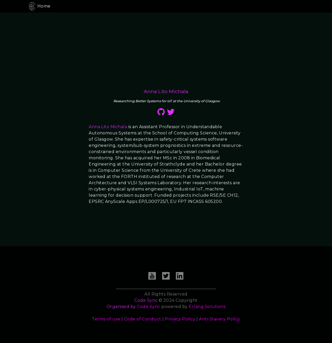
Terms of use (106, 319)
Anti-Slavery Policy (219, 319)
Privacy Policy (180, 319)
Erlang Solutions (207, 306)
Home (44, 6)
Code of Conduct (142, 319)
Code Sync (148, 306)
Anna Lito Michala (108, 126)
